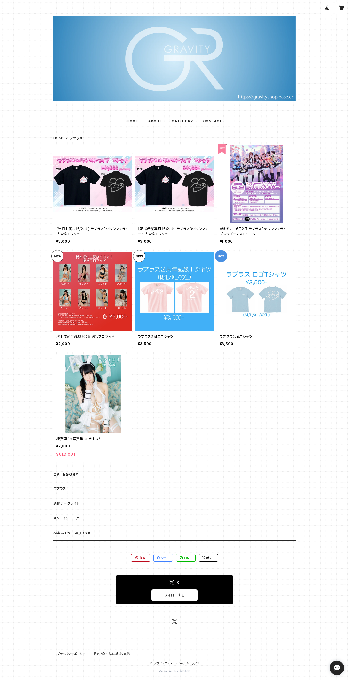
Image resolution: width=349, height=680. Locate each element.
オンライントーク (66, 518)
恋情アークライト (66, 503)
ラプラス (59, 488)
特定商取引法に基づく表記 (112, 654)
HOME (132, 121)
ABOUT (155, 121)
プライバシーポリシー (71, 654)
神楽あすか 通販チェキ (72, 533)
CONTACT (212, 121)
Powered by (174, 671)
